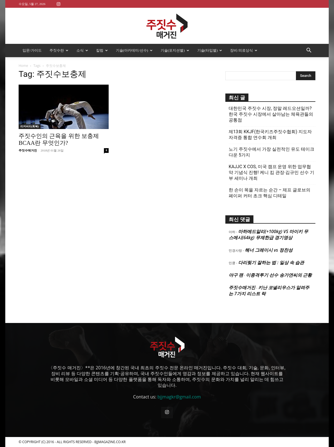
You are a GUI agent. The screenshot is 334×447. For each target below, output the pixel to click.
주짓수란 (58, 50)
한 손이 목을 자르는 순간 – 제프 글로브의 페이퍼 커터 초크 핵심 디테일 (269, 192)
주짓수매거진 (28, 150)
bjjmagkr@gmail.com (179, 397)
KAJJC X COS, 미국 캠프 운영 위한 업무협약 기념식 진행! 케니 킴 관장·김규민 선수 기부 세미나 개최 (271, 172)
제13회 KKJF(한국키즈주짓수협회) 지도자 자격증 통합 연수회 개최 (270, 134)
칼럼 (102, 50)
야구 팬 (236, 275)
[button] (308, 51)
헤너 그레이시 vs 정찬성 (268, 250)
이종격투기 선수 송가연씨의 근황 (278, 275)
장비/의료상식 (243, 50)
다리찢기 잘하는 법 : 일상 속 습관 (271, 262)
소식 (82, 50)
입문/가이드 (32, 50)
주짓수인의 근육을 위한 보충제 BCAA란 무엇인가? (59, 139)
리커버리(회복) (29, 126)
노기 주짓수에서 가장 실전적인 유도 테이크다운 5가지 (271, 152)
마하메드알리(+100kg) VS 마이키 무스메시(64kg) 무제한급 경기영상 (268, 234)
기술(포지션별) (175, 50)
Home (23, 65)
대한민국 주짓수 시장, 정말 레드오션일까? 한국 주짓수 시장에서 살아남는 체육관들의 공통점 (271, 114)
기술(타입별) (209, 50)
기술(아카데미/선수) (134, 50)
